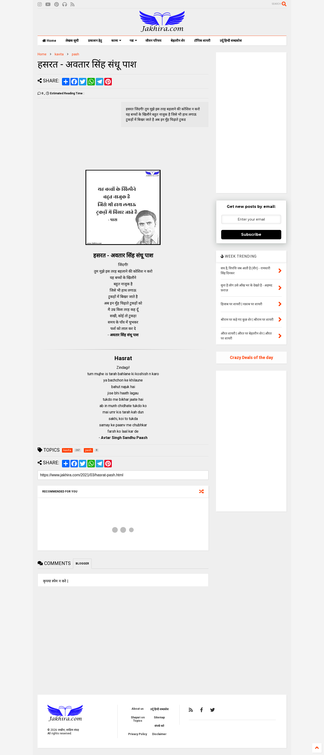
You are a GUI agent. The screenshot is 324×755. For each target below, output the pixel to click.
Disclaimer (159, 734)
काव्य (116, 40)
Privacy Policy (137, 734)
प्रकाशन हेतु (95, 40)
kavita (59, 54)
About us (137, 708)
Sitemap (159, 717)
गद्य (133, 40)
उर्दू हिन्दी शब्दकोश (231, 40)
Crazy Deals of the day (251, 357)
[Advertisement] (77, 135)
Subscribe (251, 234)
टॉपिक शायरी (202, 40)
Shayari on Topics (138, 719)
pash (75, 54)
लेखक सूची (72, 40)
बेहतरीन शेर (178, 40)
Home (49, 40)
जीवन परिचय (153, 40)
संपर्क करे (159, 726)
